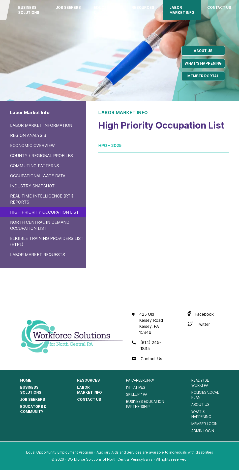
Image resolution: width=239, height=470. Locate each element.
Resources (143, 7)
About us (203, 50)
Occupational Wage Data (37, 175)
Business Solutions (28, 10)
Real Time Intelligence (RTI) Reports (41, 199)
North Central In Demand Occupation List (39, 225)
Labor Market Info (181, 10)
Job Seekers (68, 7)
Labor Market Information (41, 125)
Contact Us (219, 7)
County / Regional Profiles (41, 155)
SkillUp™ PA (136, 394)
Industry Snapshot (32, 185)
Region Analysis (28, 135)
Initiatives (135, 387)
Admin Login (202, 431)
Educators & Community (105, 12)
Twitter (203, 324)
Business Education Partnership (145, 404)
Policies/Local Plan (205, 395)
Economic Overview (32, 145)
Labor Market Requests (37, 254)
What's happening (203, 63)
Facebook (204, 314)
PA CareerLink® (140, 380)
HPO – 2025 (110, 145)
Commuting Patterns (34, 165)
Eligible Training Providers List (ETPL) (46, 241)
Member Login (204, 424)
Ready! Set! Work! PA (202, 382)
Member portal (203, 76)
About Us (200, 404)
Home (25, 380)
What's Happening (201, 414)
